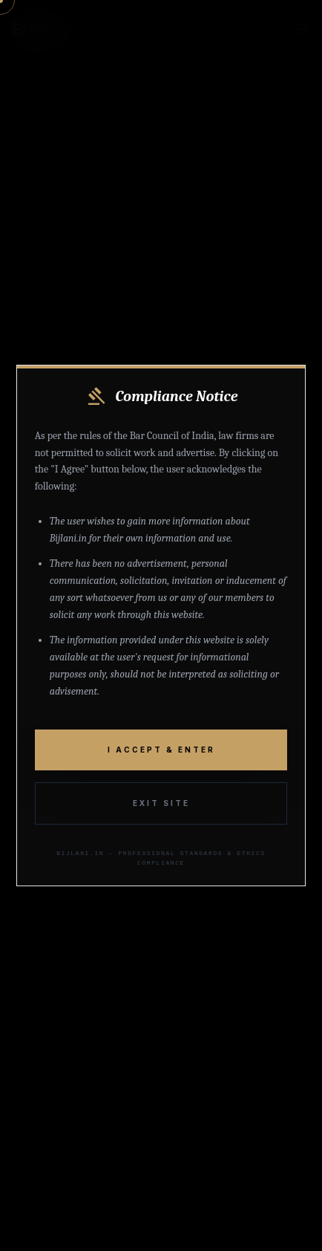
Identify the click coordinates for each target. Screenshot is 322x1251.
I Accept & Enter (161, 749)
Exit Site (161, 803)
